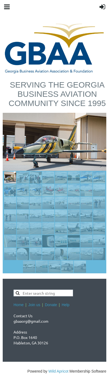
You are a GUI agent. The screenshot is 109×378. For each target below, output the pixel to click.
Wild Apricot (58, 371)
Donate (51, 305)
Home (19, 305)
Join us (34, 305)
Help (66, 305)
